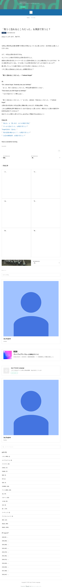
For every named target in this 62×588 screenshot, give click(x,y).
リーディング (6, 512)
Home (28, 17)
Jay (4, 493)
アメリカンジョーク (7, 516)
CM (3, 479)
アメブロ (33, 17)
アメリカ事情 (6, 490)
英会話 (4, 32)
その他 (4, 501)
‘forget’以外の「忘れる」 (9, 129)
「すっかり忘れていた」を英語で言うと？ (14, 126)
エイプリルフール (7, 460)
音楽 (4, 482)
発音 (4, 520)
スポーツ (5, 497)
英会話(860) (4, 146)
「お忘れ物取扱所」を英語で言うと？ (13, 135)
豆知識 (4, 471)
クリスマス (5, 464)
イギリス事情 (6, 456)
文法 (4, 505)
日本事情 (5, 486)
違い (4, 508)
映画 (4, 475)
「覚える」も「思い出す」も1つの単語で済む (16, 123)
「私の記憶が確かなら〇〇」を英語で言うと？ (16, 132)
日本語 (4, 467)
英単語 (5, 527)
